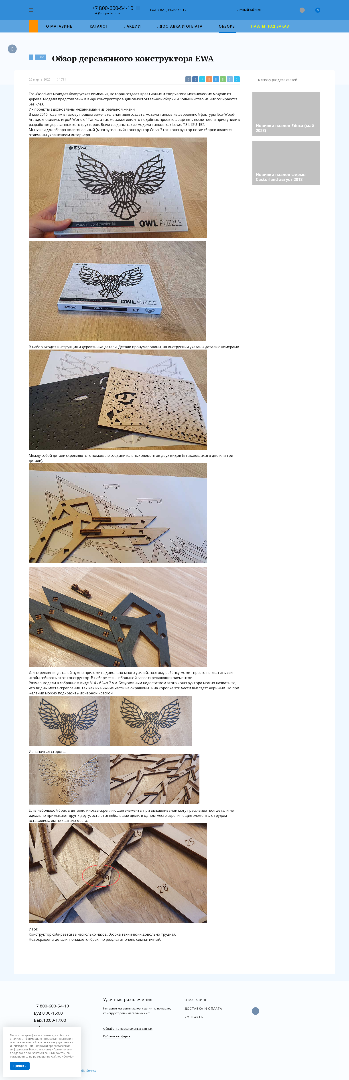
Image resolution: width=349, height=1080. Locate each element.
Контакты (194, 1017)
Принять (19, 1066)
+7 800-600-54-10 (112, 8)
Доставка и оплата (203, 1008)
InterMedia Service (83, 1070)
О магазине (196, 1000)
